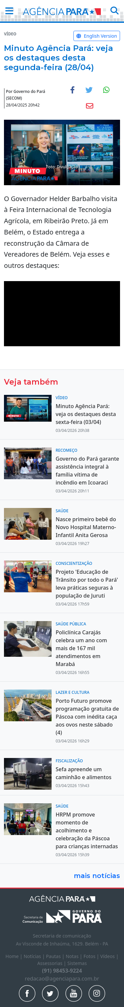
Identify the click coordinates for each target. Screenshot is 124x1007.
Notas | (75, 956)
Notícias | (34, 956)
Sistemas (77, 963)
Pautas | (56, 956)
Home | (15, 956)
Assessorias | (52, 963)
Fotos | (91, 956)
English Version (96, 36)
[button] (7, 10)
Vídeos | (109, 956)
